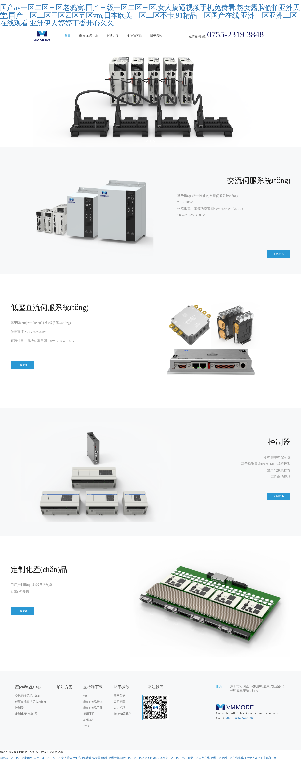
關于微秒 (156, 35)
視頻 (86, 725)
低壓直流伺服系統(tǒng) (30, 701)
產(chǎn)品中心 (89, 35)
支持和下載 (134, 35)
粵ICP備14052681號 (239, 718)
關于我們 (119, 695)
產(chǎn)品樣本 (93, 701)
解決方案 (113, 35)
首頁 (67, 35)
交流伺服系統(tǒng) (27, 695)
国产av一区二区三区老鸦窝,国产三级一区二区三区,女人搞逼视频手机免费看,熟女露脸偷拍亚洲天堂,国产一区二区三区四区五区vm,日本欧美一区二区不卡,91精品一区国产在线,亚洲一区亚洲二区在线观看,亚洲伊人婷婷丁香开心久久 (150, 15)
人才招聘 (119, 707)
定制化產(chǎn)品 (26, 713)
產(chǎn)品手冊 (93, 707)
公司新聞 (119, 701)
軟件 (86, 695)
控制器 (19, 707)
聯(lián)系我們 (123, 713)
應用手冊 (89, 713)
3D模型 (88, 719)
